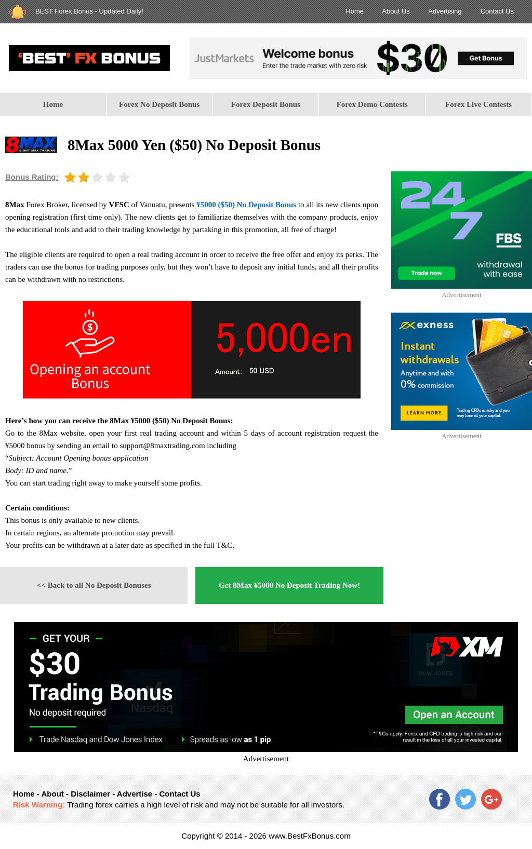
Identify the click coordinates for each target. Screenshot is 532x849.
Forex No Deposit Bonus (159, 104)
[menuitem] (53, 104)
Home (354, 11)
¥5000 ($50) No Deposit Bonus (246, 204)
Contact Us (497, 11)
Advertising (444, 11)
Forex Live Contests (478, 104)
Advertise (134, 793)
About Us (395, 11)
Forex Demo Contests (372, 104)
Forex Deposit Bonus (265, 104)
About (52, 793)
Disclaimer (90, 793)
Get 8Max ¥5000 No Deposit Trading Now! (289, 585)
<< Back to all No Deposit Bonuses (94, 585)
